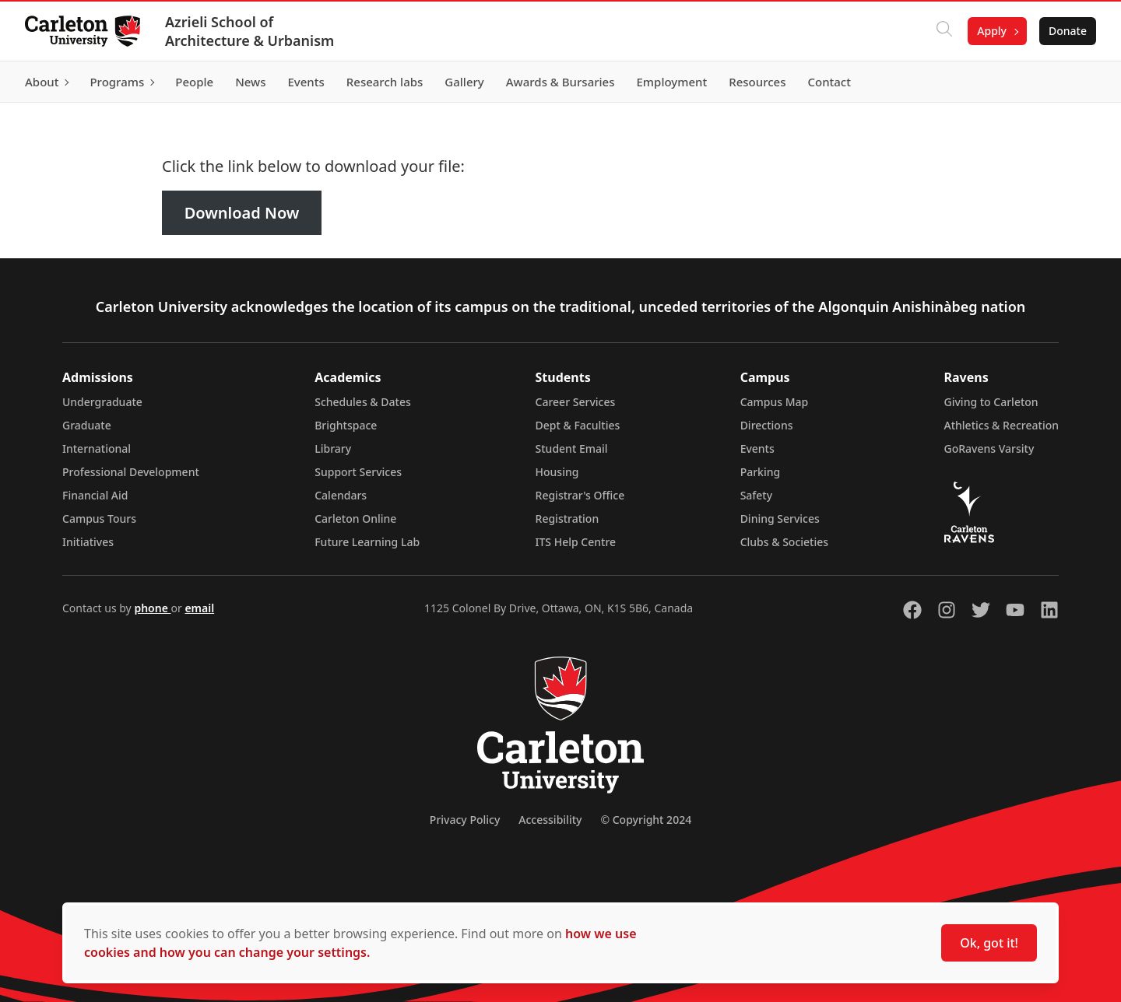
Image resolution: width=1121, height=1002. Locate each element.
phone (152, 608)
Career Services (576, 401)
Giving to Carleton (991, 401)
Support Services (358, 471)
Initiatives (88, 541)
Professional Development (130, 471)
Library (333, 448)
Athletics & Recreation (1001, 425)
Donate (1068, 30)
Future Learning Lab (367, 541)
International (96, 448)
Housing (557, 471)
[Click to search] (944, 31)
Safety (756, 495)
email (199, 608)
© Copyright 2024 (645, 819)
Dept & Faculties (578, 425)
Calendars (341, 495)
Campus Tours (99, 518)
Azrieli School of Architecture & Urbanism (249, 31)
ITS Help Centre (576, 541)
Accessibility (550, 819)
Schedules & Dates (363, 401)
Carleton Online (355, 518)
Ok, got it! (989, 942)
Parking (760, 471)
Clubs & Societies (784, 541)
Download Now (242, 212)
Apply (992, 30)
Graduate (86, 425)
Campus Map (774, 401)
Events (757, 448)
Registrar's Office (580, 495)
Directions (766, 425)
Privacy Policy (465, 819)
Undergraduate (102, 401)
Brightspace (346, 425)
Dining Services (780, 518)
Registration (567, 518)
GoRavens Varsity (989, 448)
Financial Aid (95, 495)
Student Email (572, 448)
